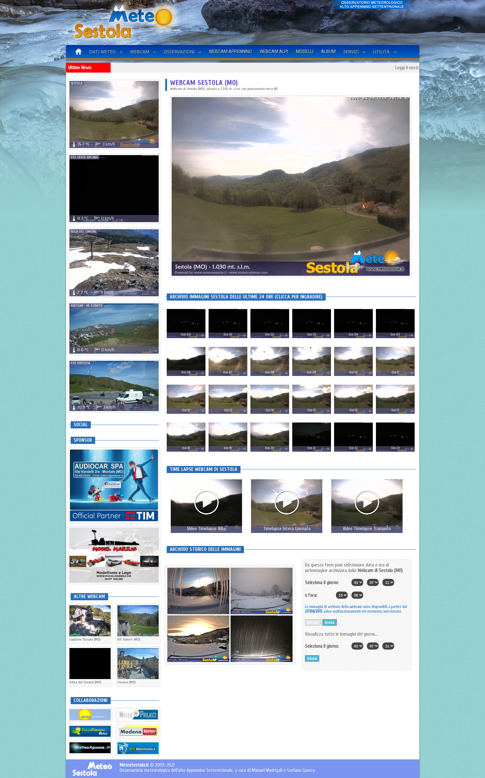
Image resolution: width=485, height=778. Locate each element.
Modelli (304, 51)
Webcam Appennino (230, 51)
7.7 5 (92, 292)
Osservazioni (179, 52)
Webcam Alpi (274, 51)
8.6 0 (92, 350)
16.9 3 (93, 407)
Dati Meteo (102, 52)
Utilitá (381, 52)
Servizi (351, 52)
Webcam (139, 52)
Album (328, 51)
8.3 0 (92, 218)
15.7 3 (93, 144)
